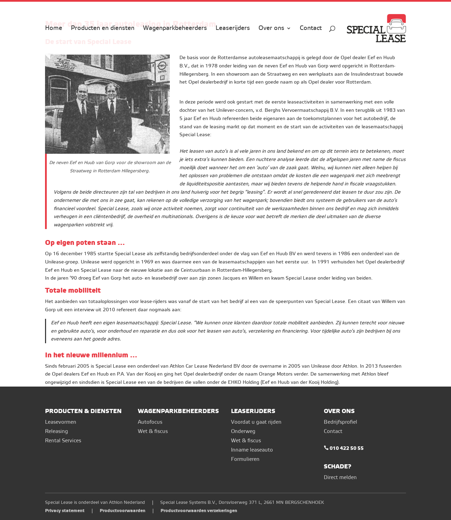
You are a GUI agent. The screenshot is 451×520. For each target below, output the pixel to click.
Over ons (271, 29)
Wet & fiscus (153, 431)
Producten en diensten (102, 29)
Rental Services (63, 440)
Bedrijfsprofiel (340, 422)
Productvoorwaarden (122, 510)
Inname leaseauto (252, 450)
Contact (311, 29)
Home (53, 29)
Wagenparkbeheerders (175, 29)
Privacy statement (65, 510)
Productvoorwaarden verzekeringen (199, 510)
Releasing (56, 431)
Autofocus (150, 422)
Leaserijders (233, 29)
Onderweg (243, 431)
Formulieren (245, 459)
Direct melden (340, 477)
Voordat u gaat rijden (256, 422)
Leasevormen (60, 422)
